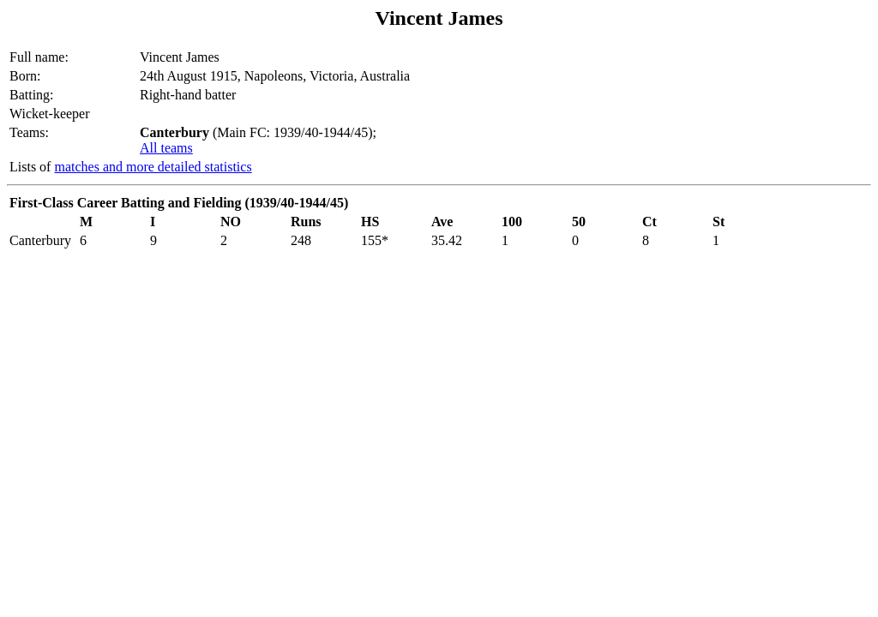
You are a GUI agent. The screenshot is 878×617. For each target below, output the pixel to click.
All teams (166, 148)
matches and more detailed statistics (152, 166)
